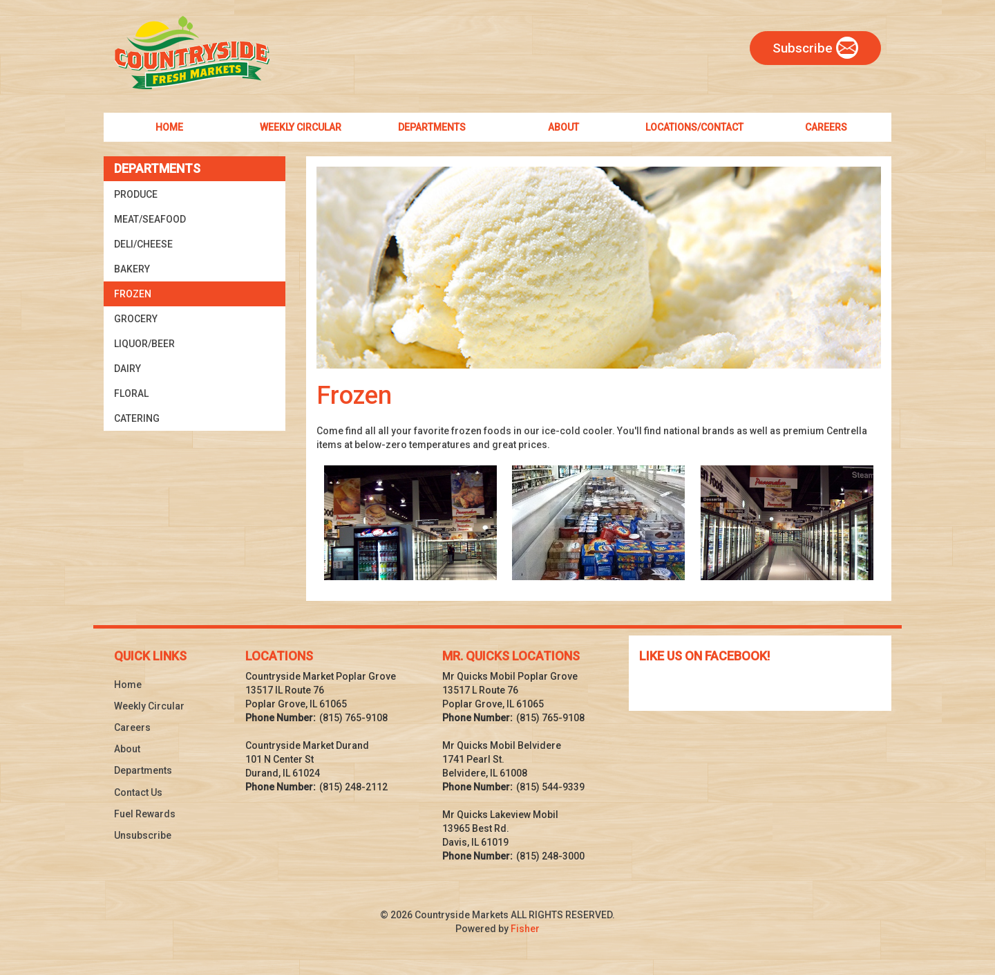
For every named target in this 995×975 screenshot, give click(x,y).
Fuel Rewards (145, 813)
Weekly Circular (149, 706)
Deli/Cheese (143, 244)
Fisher (525, 928)
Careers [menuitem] (826, 127)
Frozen (132, 293)
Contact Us (138, 792)
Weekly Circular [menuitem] (300, 127)
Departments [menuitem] (432, 127)
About (127, 748)
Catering (137, 418)
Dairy (127, 368)
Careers (132, 727)
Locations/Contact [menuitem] (694, 127)
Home (128, 684)
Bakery (132, 269)
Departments (143, 770)
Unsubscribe (142, 835)
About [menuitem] (563, 127)
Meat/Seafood (150, 219)
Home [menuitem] (169, 127)
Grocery (136, 318)
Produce (136, 194)
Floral (131, 393)
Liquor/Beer (144, 343)
